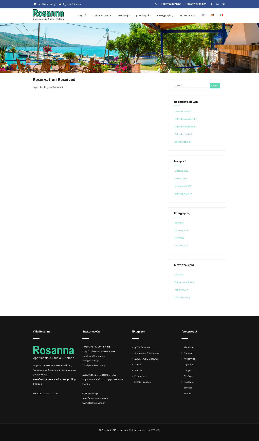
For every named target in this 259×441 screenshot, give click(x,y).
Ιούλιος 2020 (181, 177)
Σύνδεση (178, 274)
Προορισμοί (142, 15)
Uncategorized (181, 229)
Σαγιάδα (188, 387)
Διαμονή (123, 15)
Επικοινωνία (187, 15)
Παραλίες (188, 352)
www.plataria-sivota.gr (93, 402)
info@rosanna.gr (44, 4)
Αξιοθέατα (189, 346)
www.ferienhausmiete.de (95, 397)
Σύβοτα (187, 392)
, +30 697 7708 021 (195, 4)
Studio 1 (138, 364)
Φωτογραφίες (164, 15)
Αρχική (82, 15)
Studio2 (138, 369)
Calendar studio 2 (183, 133)
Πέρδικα (188, 375)
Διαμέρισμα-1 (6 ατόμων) (146, 352)
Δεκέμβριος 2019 (183, 193)
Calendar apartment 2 (185, 118)
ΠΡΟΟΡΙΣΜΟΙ (181, 244)
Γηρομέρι (188, 364)
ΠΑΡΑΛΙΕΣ (179, 237)
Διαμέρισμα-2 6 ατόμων (146, 358)
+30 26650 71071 (172, 4)
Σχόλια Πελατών (68, 4)
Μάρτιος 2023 (181, 170)
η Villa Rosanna (142, 346)
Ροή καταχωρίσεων (184, 281)
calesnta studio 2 (183, 110)
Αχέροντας (189, 358)
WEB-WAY (155, 429)
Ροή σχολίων (181, 289)
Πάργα (187, 369)
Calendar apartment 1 (185, 126)
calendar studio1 (182, 141)
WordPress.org (182, 296)
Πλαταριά (189, 381)
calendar (179, 222)
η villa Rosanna (102, 15)
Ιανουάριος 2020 (183, 185)
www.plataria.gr (90, 393)
